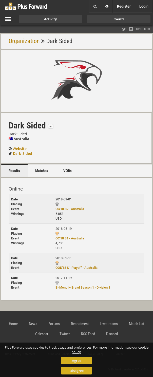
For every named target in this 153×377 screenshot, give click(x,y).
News (33, 324)
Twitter (65, 334)
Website (20, 148)
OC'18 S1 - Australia (69, 238)
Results (14, 170)
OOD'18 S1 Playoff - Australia (76, 268)
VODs (67, 170)
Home (13, 324)
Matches (41, 170)
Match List (136, 324)
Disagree (77, 370)
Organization (24, 41)
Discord (112, 334)
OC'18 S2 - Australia (69, 209)
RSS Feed (88, 334)
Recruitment (80, 324)
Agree (76, 360)
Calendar (41, 334)
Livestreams (109, 324)
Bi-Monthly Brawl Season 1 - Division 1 (82, 287)
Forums (54, 324)
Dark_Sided (22, 153)
